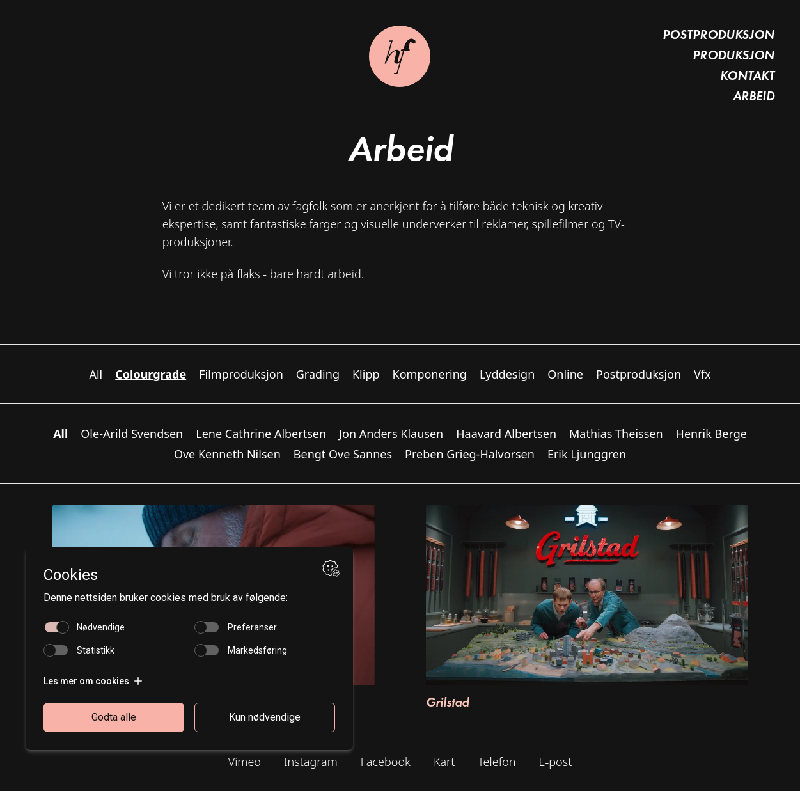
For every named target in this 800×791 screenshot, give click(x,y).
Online (565, 374)
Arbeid (753, 96)
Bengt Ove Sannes (343, 454)
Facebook (386, 761)
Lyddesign (507, 374)
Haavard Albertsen (506, 433)
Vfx (702, 374)
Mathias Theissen (616, 433)
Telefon (496, 761)
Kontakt (747, 75)
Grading (318, 374)
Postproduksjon (718, 34)
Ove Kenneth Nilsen (227, 454)
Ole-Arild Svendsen (132, 433)
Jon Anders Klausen (391, 433)
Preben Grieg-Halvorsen (470, 454)
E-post (555, 761)
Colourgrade (150, 374)
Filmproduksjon (241, 374)
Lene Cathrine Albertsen (261, 433)
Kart (444, 761)
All (95, 374)
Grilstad (447, 702)
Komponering (430, 374)
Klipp (366, 374)
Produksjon (733, 55)
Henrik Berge (711, 433)
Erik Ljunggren (586, 454)
